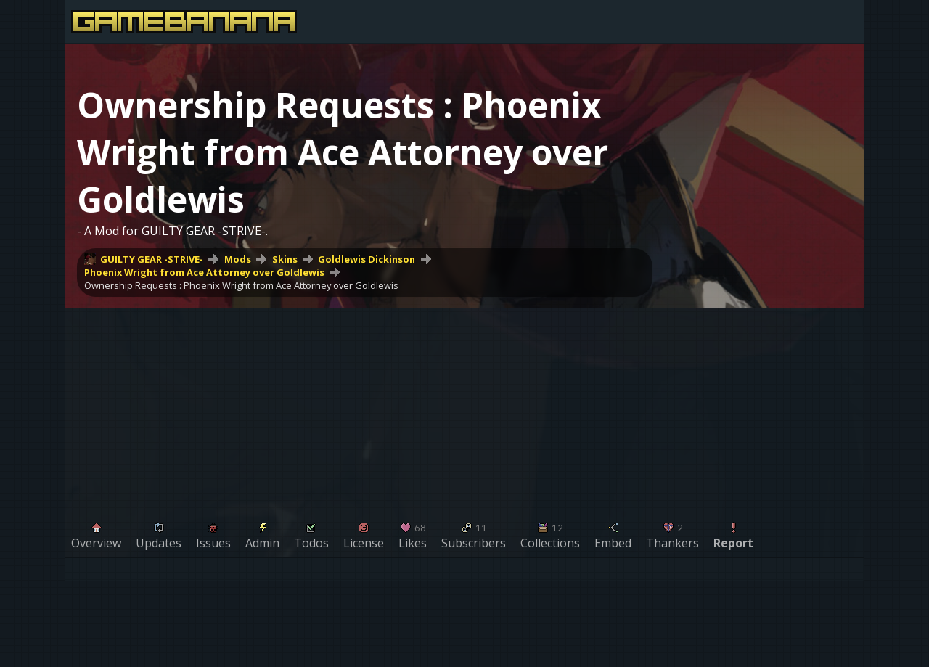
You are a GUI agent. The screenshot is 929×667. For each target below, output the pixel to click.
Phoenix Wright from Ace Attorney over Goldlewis (204, 272)
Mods (237, 259)
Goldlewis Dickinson (366, 259)
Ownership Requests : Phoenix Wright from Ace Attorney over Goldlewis (241, 285)
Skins (285, 259)
